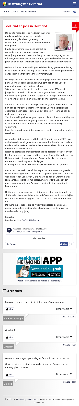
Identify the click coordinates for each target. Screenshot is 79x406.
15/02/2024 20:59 (69, 382)
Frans (17, 231)
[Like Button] (64, 244)
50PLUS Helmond (31, 220)
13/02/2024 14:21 (69, 316)
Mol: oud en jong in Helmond (26, 26)
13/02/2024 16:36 (69, 345)
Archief (14, 11)
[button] (74, 4)
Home (6, 11)
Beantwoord (64, 308)
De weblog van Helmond (27, 399)
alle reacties (39, 238)
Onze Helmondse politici (31, 231)
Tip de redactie (28, 11)
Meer (65, 11)
